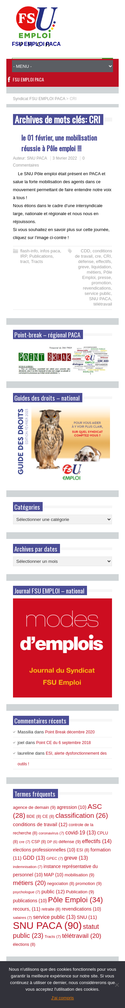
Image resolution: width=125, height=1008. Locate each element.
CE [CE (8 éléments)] (48, 816)
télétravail (103, 304)
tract (24, 261)
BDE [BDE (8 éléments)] (34, 816)
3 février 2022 (65, 158)
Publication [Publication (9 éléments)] (80, 891)
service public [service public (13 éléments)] (54, 917)
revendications (97, 288)
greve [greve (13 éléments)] (76, 858)
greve (83, 266)
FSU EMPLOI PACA (28, 79)
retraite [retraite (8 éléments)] (51, 909)
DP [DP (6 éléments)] (52, 842)
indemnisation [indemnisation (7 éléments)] (27, 867)
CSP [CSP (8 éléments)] (38, 841)
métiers (94, 272)
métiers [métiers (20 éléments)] (29, 882)
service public (98, 293)
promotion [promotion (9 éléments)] (89, 883)
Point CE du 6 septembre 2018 (63, 742)
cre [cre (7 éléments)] (24, 842)
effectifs (103, 261)
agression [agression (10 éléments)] (72, 807)
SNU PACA (37, 158)
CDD (85, 250)
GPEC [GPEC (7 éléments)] (54, 858)
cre (98, 256)
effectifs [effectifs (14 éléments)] (97, 841)
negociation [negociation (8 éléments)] (60, 883)
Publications (41, 256)
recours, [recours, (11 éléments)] (26, 909)
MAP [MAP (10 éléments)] (53, 874)
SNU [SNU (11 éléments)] (87, 917)
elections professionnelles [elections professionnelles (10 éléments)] (44, 849)
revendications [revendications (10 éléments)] (81, 909)
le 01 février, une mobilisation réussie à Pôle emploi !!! (59, 142)
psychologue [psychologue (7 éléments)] (26, 892)
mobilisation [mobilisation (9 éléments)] (79, 874)
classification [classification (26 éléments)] (81, 815)
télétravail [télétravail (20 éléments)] (81, 935)
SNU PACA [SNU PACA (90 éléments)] (47, 925)
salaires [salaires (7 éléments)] (22, 918)
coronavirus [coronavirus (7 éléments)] (51, 833)
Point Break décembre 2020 (70, 732)
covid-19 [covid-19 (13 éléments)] (80, 832)
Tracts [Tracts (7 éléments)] (53, 937)
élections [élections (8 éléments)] (24, 944)
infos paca (50, 250)
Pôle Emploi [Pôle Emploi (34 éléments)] (75, 900)
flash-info (29, 250)
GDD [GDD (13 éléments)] (34, 858)
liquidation (101, 266)
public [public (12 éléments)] (53, 891)
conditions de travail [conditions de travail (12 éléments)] (40, 824)
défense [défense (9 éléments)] (70, 841)
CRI (107, 256)
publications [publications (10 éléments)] (30, 900)
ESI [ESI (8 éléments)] (83, 850)
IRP (23, 256)
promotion (101, 282)
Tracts (37, 261)
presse (104, 277)
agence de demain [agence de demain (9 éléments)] (34, 807)
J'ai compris (62, 997)
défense (86, 261)
